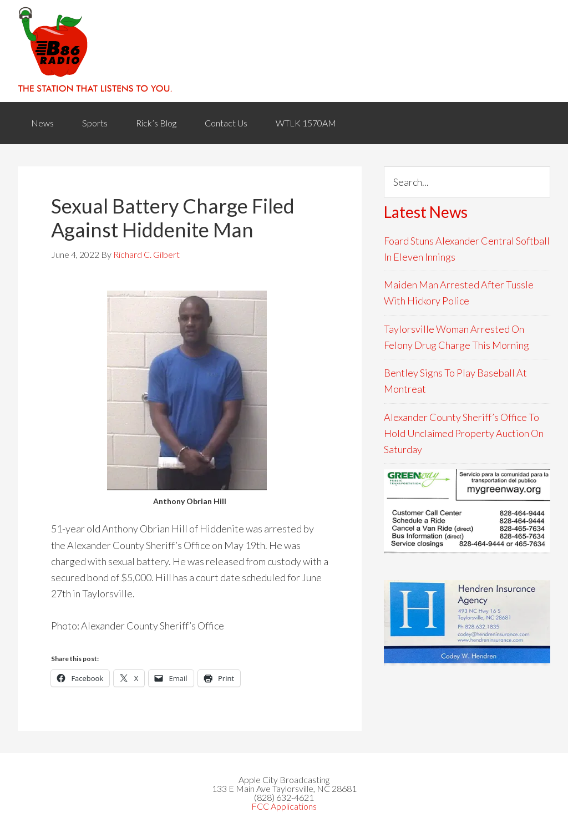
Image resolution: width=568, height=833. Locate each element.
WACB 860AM (284, 51)
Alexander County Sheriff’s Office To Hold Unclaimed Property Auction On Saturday (464, 433)
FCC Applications (284, 806)
